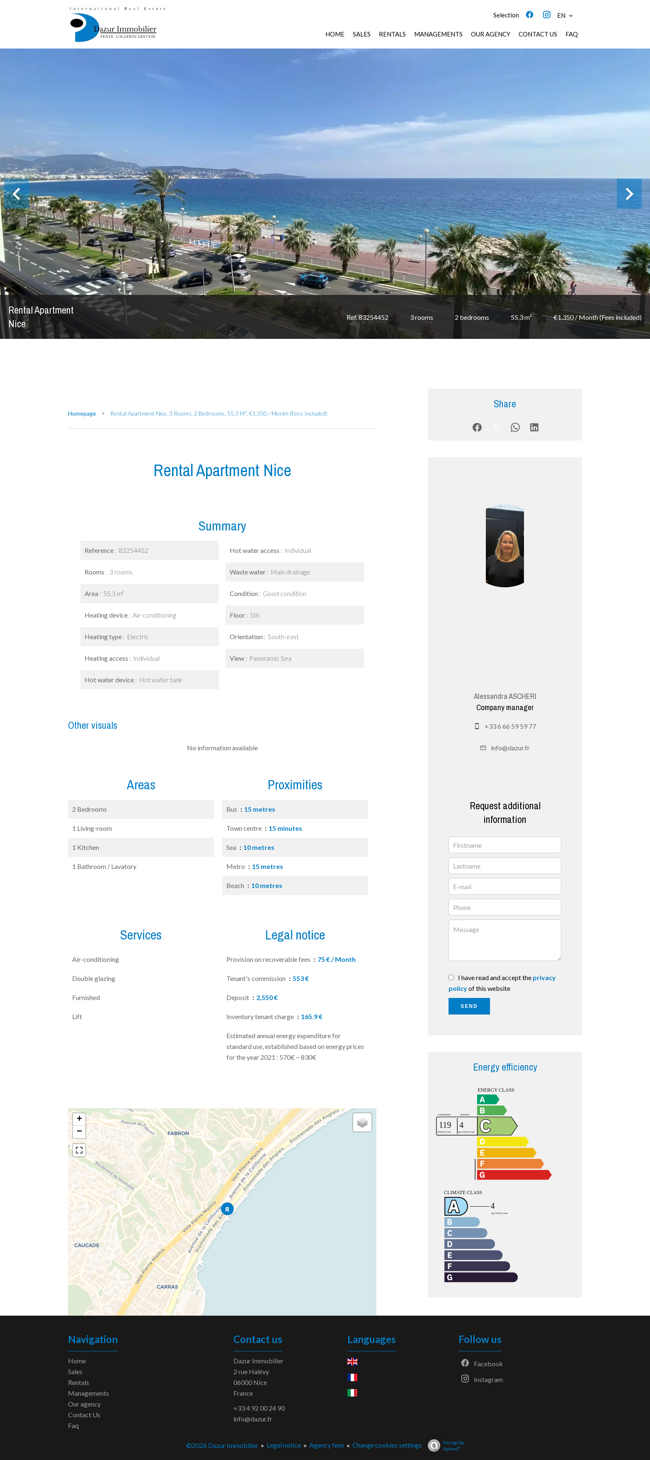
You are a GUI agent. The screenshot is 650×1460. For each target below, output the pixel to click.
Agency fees (326, 1445)
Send (469, 1006)
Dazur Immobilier (258, 1361)
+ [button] (79, 1119)
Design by (444, 1445)
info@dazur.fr (510, 748)
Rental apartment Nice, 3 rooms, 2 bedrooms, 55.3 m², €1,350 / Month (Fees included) (218, 413)
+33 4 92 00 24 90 (259, 1408)
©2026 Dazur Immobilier (222, 1445)
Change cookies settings (387, 1445)
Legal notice (284, 1445)
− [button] (79, 1132)
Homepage (82, 413)
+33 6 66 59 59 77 (510, 726)
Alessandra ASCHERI (505, 696)
